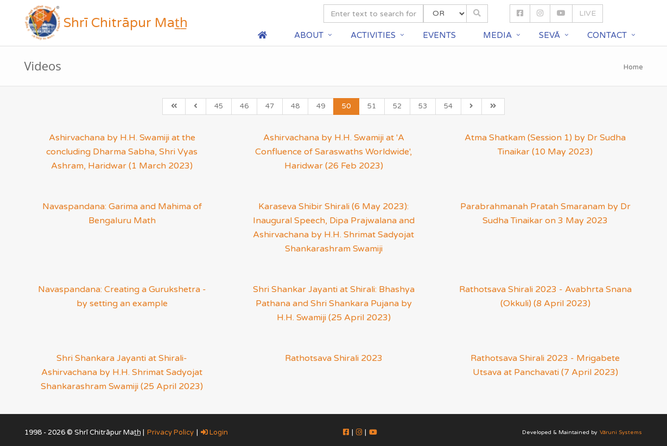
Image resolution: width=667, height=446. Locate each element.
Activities (373, 35)
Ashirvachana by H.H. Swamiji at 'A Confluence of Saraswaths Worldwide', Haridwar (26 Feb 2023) (333, 151)
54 (448, 106)
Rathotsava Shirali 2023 (334, 358)
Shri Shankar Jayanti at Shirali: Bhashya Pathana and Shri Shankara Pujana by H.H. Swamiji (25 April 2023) (334, 303)
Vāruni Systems (621, 432)
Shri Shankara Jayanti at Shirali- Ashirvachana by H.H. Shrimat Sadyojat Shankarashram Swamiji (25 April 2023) (122, 372)
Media (497, 35)
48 (295, 106)
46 (244, 106)
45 (218, 106)
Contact (607, 35)
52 (397, 106)
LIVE (587, 13)
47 (269, 106)
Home (633, 67)
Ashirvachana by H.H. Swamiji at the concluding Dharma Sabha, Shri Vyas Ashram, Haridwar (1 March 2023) (122, 151)
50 (346, 106)
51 (371, 106)
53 (422, 106)
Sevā (549, 35)
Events (439, 35)
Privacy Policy (170, 432)
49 (320, 106)
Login (214, 432)
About (308, 35)
